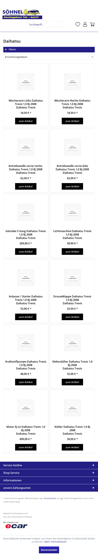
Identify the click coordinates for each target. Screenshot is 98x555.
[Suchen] (61, 24)
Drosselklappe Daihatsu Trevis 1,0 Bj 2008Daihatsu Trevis (72, 300)
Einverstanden (49, 549)
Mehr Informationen (55, 541)
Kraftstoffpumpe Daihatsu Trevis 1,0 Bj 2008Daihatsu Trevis (25, 365)
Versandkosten (50, 498)
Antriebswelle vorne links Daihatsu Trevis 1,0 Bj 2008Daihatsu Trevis (72, 169)
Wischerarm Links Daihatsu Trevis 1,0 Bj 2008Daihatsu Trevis (26, 104)
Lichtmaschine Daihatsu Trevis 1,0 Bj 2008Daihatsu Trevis (72, 234)
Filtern (10, 49)
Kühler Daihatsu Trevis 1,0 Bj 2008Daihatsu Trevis (72, 430)
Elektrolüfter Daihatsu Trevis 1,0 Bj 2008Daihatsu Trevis (72, 365)
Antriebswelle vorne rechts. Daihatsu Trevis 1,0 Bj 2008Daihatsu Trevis (26, 169)
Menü (5, 24)
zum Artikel (26, 121)
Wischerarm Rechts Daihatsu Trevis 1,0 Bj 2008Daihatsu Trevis (72, 104)
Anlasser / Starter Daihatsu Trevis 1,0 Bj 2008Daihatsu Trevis (26, 300)
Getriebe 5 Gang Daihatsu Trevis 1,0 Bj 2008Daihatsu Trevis (26, 234)
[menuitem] (5, 24)
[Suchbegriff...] (45, 24)
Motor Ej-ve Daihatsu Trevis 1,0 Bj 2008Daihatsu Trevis (25, 430)
